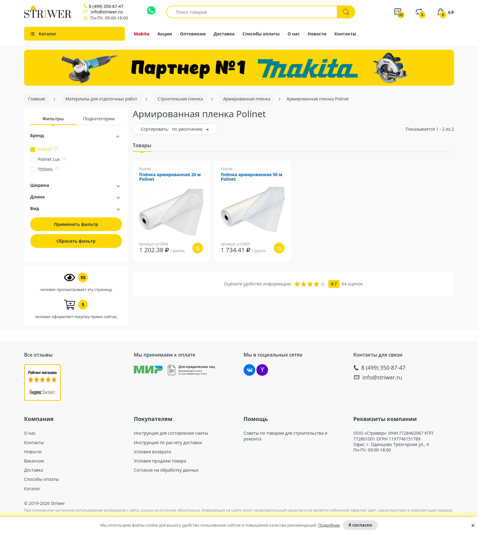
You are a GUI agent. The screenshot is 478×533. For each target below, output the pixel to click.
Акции (164, 34)
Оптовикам (193, 34)
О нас (293, 34)
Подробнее (329, 525)
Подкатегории (99, 118)
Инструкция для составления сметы (171, 433)
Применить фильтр (76, 224)
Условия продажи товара (160, 461)
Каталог (32, 488)
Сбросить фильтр (75, 241)
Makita (141, 34)
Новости (317, 34)
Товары (142, 145)
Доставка (224, 34)
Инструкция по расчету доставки (168, 442)
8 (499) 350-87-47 (106, 6)
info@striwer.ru (107, 12)
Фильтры (53, 118)
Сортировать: (155, 129)
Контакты (345, 34)
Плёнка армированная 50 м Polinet (251, 177)
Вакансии (34, 461)
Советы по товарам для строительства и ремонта (285, 435)
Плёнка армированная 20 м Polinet (170, 177)
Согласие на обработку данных (166, 470)
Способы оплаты (261, 34)
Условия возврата (152, 452)
